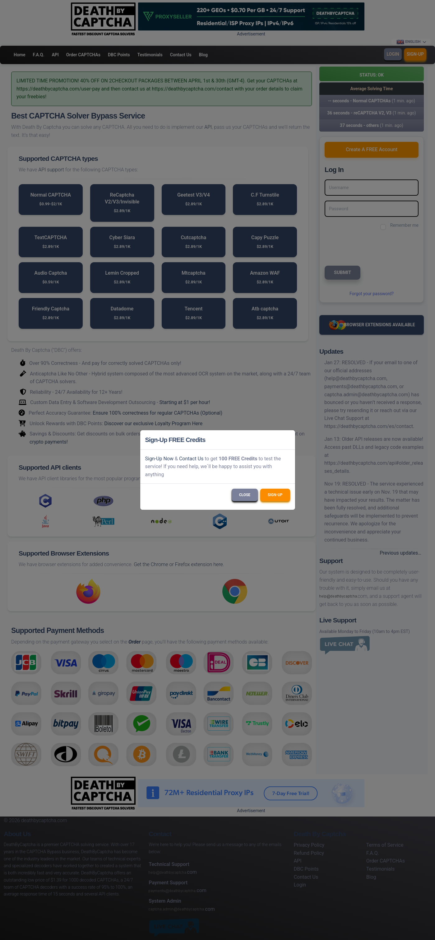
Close (244, 495)
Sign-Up (275, 495)
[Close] (288, 440)
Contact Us (191, 459)
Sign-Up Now (159, 459)
